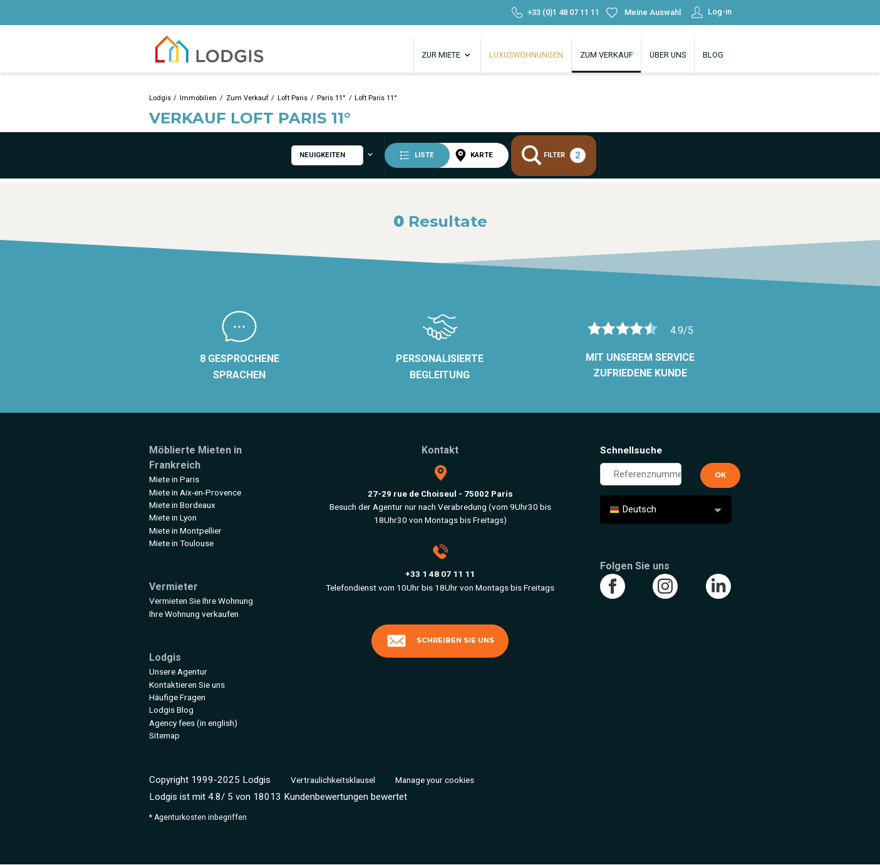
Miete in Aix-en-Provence (195, 492)
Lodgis (160, 98)
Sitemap (164, 735)
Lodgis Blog (171, 710)
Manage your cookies (434, 780)
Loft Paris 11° (376, 98)
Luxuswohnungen (526, 55)
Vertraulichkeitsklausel (333, 780)
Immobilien (198, 98)
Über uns (668, 55)
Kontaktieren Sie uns (187, 685)
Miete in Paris (174, 479)
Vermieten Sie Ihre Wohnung (201, 601)
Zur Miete (447, 55)
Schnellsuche (631, 450)
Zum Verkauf (606, 55)
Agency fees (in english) (193, 723)
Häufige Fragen (177, 697)
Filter (558, 157)
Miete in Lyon (173, 517)
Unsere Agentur (178, 671)
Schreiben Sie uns (440, 641)
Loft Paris (292, 98)
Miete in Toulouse (181, 543)
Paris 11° (331, 98)
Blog (713, 55)
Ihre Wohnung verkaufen (194, 614)
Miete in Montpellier (185, 531)
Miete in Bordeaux (182, 505)
